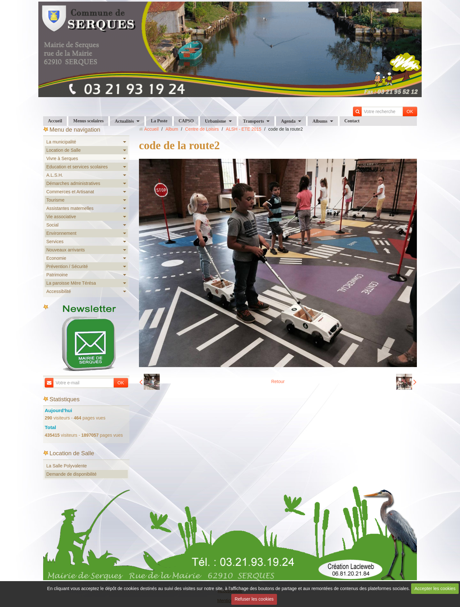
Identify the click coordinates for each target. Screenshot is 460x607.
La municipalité (61, 141)
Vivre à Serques (62, 158)
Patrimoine (57, 274)
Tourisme (55, 200)
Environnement (61, 233)
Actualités (124, 121)
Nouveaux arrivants (65, 249)
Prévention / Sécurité (67, 266)
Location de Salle (63, 150)
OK (410, 111)
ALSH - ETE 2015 (243, 129)
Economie (56, 258)
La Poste (159, 121)
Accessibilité (58, 291)
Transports (253, 121)
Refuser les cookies (253, 599)
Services (55, 241)
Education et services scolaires (77, 166)
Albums (319, 121)
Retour (278, 381)
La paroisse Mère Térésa (71, 283)
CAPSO (186, 121)
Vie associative (61, 216)
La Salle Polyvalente (66, 465)
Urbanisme (215, 121)
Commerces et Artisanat (70, 191)
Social (52, 224)
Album (171, 129)
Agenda (288, 121)
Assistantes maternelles (70, 208)
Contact (351, 121)
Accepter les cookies (435, 588)
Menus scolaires (88, 121)
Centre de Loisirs (202, 129)
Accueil (55, 121)
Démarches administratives (73, 183)
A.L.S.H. (54, 175)
